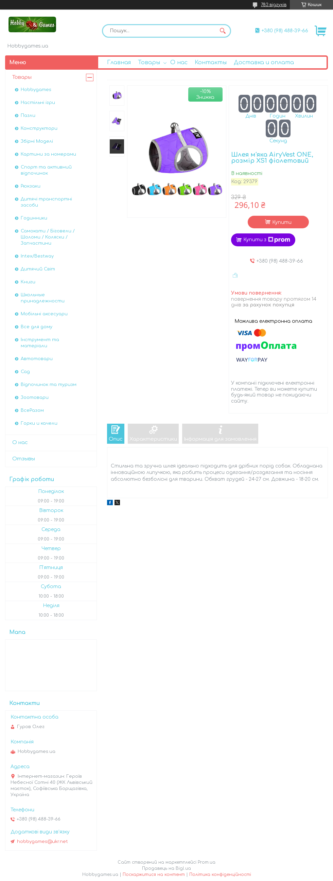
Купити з (266, 240)
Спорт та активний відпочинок (46, 170)
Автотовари (37, 358)
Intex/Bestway (37, 256)
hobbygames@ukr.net (42, 841)
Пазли (28, 115)
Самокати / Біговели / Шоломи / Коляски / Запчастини (48, 237)
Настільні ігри (38, 102)
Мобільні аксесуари (44, 314)
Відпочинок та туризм (48, 384)
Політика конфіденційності (220, 874)
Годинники (34, 218)
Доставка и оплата (264, 62)
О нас (179, 62)
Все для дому (36, 326)
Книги (28, 282)
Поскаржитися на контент (154, 874)
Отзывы (23, 459)
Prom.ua (206, 862)
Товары (149, 62)
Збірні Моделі (37, 141)
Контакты (211, 62)
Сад (25, 371)
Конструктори (39, 128)
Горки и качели (39, 423)
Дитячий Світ (38, 269)
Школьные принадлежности (43, 298)
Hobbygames (36, 89)
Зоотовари (35, 397)
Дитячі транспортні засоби (46, 202)
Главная (119, 62)
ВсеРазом (32, 410)
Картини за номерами (48, 154)
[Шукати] (222, 31)
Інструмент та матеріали (40, 342)
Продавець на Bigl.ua (166, 868)
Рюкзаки (30, 186)
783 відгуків (273, 4)
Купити (282, 222)
